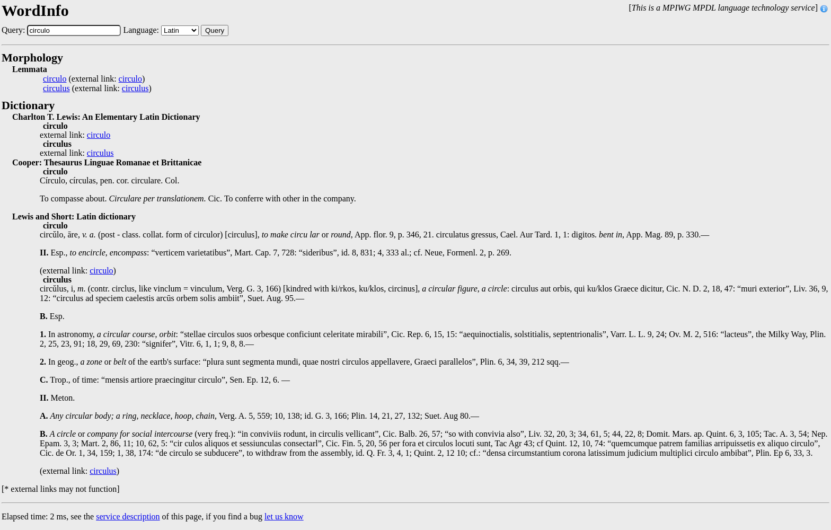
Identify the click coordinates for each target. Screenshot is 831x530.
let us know (284, 516)
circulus (56, 88)
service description (128, 516)
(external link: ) (94, 79)
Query (214, 30)
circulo (54, 79)
